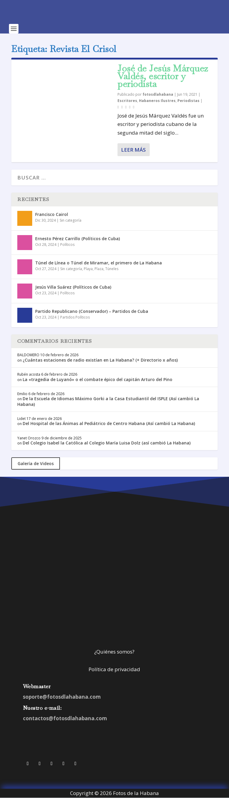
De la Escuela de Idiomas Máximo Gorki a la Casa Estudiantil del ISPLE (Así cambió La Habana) (108, 401)
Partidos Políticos (75, 317)
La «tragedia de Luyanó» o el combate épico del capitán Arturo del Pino (97, 379)
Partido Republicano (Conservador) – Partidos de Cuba (91, 311)
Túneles (111, 268)
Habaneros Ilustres (157, 100)
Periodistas (188, 100)
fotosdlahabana (158, 94)
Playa (88, 268)
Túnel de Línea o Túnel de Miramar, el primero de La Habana (98, 263)
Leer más (133, 149)
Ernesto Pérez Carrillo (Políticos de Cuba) (77, 238)
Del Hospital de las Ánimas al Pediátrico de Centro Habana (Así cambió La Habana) (109, 423)
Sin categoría (70, 220)
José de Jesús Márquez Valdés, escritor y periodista (162, 76)
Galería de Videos (36, 463)
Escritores (127, 100)
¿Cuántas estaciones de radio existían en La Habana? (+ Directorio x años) (100, 360)
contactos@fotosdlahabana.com (65, 718)
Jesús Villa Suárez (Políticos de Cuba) (73, 287)
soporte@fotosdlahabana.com (62, 696)
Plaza (99, 268)
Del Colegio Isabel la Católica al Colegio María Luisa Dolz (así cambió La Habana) (107, 443)
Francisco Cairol (51, 214)
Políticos (67, 244)
